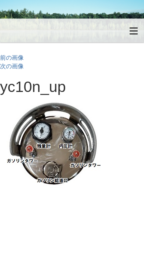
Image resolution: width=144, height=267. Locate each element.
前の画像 (12, 58)
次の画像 (12, 66)
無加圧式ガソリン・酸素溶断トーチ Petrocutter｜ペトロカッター (43, 30)
